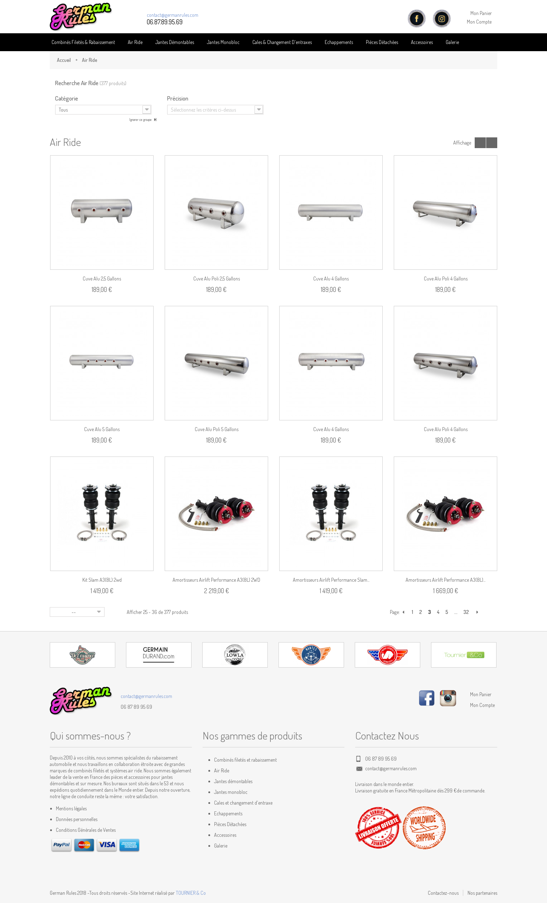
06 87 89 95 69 (136, 707)
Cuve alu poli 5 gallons (216, 429)
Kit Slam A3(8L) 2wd (102, 580)
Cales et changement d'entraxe (243, 803)
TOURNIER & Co (191, 893)
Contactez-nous (443, 893)
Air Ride (135, 42)
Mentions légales (71, 808)
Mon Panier (481, 13)
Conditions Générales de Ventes (86, 830)
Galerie (452, 42)
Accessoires (422, 42)
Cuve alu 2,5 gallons (102, 278)
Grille (480, 142)
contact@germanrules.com (172, 15)
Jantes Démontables (174, 42)
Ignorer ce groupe (141, 119)
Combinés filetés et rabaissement (245, 760)
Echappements (339, 42)
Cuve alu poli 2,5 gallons (216, 278)
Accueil (64, 60)
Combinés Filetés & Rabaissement (83, 42)
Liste (491, 142)
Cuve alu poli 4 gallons (446, 278)
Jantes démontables (233, 781)
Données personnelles (76, 819)
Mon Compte (479, 22)
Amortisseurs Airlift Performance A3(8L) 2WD (216, 580)
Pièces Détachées (230, 824)
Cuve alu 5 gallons (102, 429)
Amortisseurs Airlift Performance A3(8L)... (445, 580)
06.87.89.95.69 (165, 22)
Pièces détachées (382, 42)
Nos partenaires (482, 893)
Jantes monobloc (230, 792)
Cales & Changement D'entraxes (282, 42)
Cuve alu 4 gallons (331, 278)
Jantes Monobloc (223, 42)
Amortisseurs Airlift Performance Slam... (331, 580)
